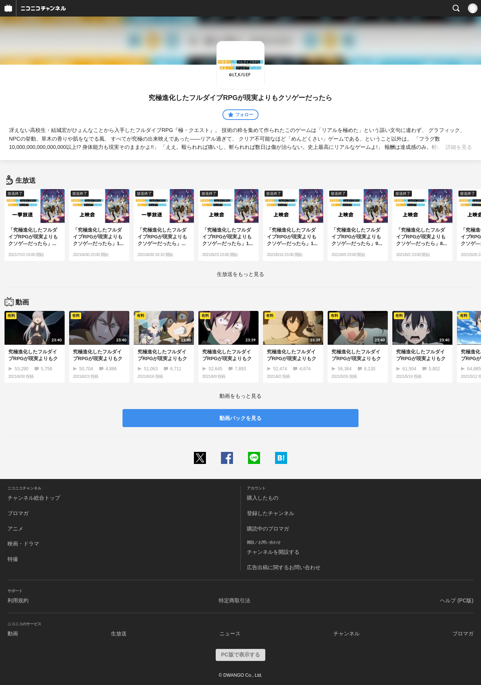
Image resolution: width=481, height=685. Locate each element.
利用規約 (18, 600)
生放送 (119, 633)
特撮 (13, 559)
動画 (13, 633)
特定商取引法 (234, 600)
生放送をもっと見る (240, 274)
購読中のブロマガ (268, 529)
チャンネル (346, 633)
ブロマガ (18, 513)
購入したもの (262, 498)
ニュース (229, 633)
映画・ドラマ (23, 544)
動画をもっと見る (240, 396)
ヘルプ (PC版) (456, 600)
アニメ (15, 529)
